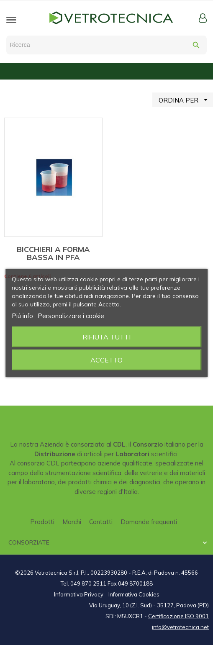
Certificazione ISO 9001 (178, 616)
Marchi (71, 522)
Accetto (106, 360)
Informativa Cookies (133, 594)
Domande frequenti (149, 522)
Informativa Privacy (78, 594)
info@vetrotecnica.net (180, 627)
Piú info (22, 316)
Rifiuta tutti (106, 337)
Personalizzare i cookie (71, 316)
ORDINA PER (186, 100)
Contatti (101, 522)
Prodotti (42, 522)
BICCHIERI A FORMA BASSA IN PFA (53, 253)
